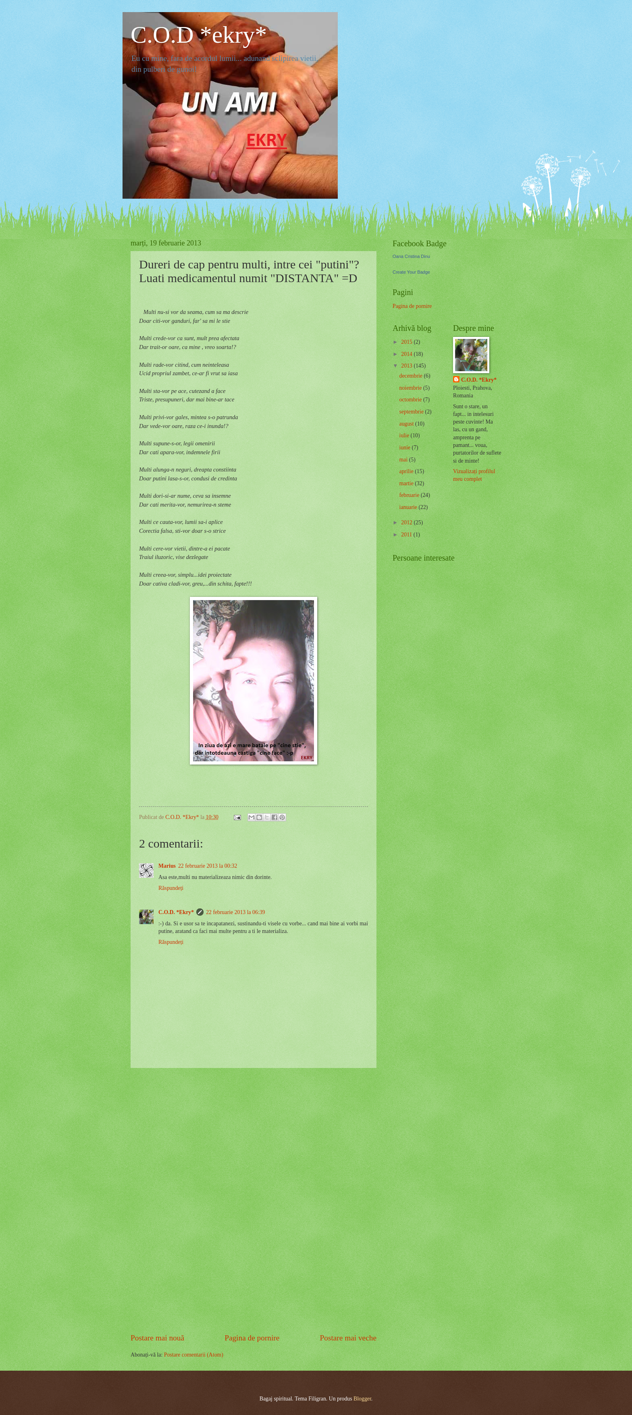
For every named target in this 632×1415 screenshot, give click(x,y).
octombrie (411, 400)
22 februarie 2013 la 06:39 (235, 912)
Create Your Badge (411, 272)
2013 (407, 366)
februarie (410, 495)
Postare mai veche (348, 1338)
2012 (407, 522)
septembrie (412, 412)
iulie (405, 435)
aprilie (407, 471)
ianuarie (409, 507)
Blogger (362, 1399)
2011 (407, 535)
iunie (405, 448)
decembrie (411, 376)
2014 (407, 354)
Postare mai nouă (157, 1338)
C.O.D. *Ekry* (176, 912)
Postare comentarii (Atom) (193, 1355)
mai (404, 460)
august (407, 424)
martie (407, 483)
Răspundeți (170, 888)
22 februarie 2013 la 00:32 (207, 866)
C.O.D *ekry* (199, 34)
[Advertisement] (253, 1200)
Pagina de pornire (252, 1338)
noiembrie (411, 388)
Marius (167, 866)
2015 (407, 342)
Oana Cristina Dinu (411, 256)
